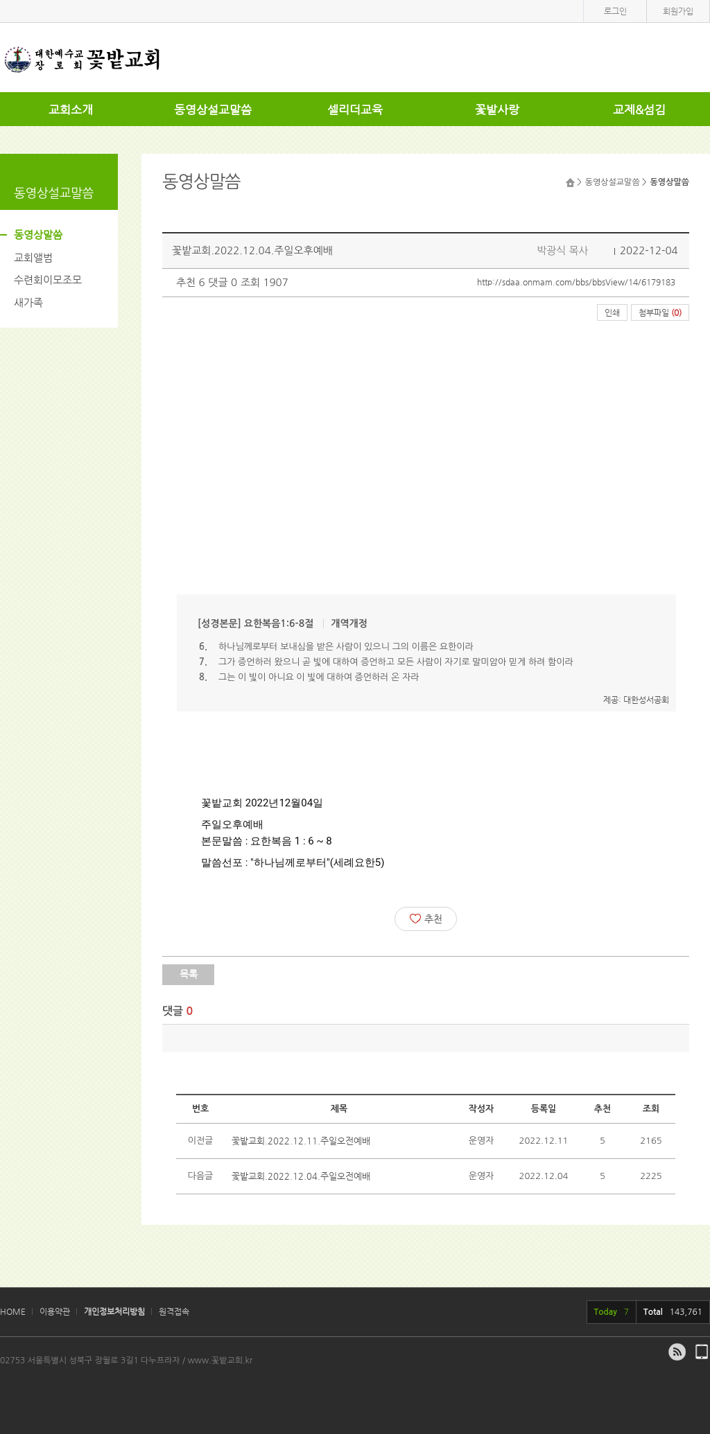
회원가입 (678, 11)
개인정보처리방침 (114, 1311)
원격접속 (174, 1311)
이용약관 (55, 1311)
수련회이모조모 (48, 279)
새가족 (28, 302)
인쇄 (612, 312)
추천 (426, 918)
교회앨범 (33, 257)
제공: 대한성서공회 (636, 700)
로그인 (615, 11)
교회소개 (71, 109)
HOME (13, 1311)
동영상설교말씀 (213, 109)
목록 (189, 974)
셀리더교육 (355, 109)
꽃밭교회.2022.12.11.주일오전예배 (301, 1140)
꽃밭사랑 (497, 109)
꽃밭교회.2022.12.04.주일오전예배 (301, 1176)
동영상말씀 (38, 234)
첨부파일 (660, 312)
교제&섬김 (639, 109)
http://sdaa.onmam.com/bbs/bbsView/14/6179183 (576, 282)
